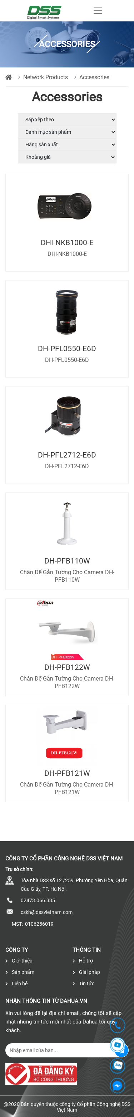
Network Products (45, 77)
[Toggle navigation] (98, 10)
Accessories (94, 77)
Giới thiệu (19, 961)
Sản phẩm (19, 972)
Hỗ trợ (83, 961)
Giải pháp (86, 972)
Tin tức (83, 983)
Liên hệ (16, 983)
